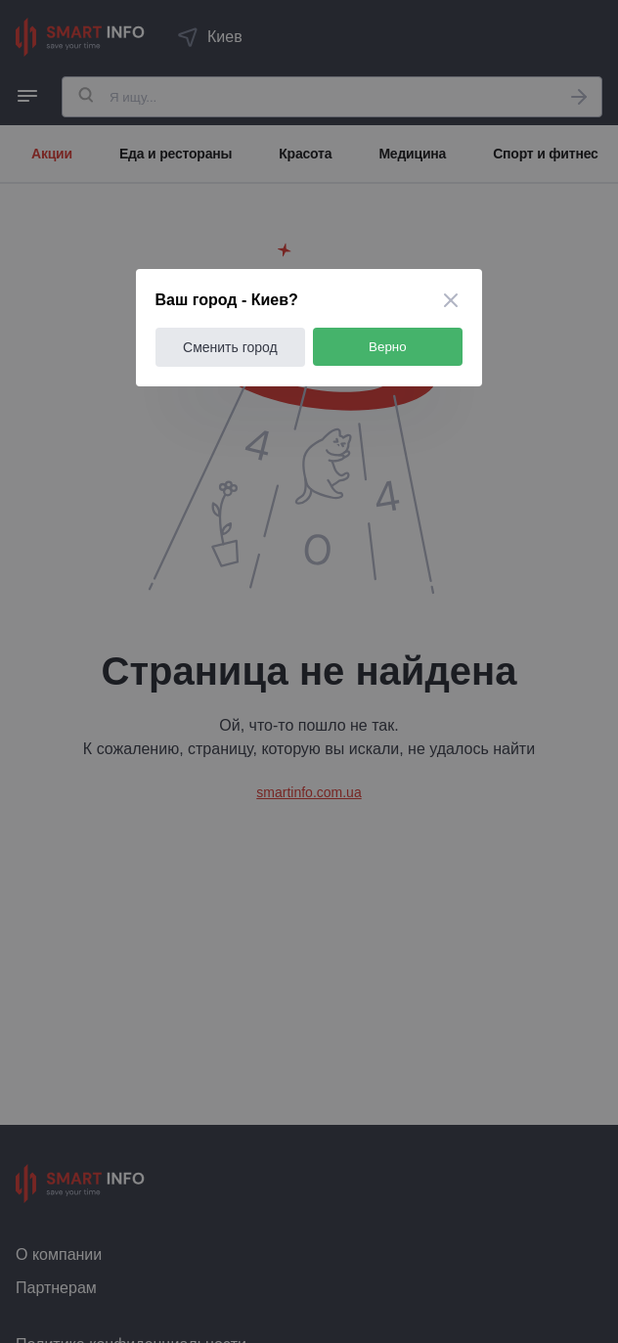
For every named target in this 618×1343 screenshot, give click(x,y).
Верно (389, 346)
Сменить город (231, 347)
